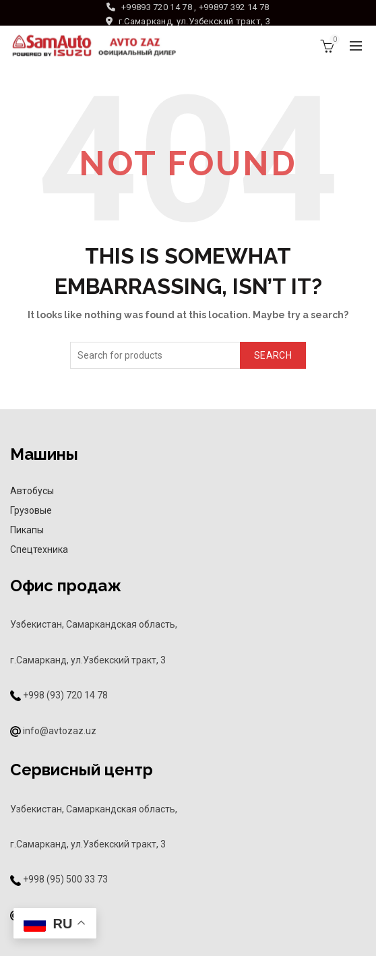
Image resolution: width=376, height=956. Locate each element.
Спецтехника (39, 549)
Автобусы (32, 490)
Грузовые (31, 510)
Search (273, 355)
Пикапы (27, 530)
